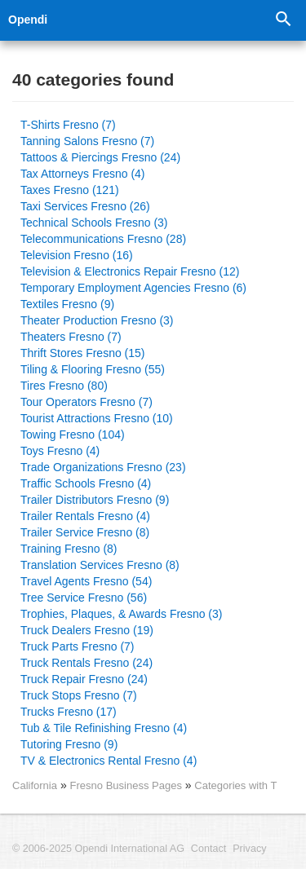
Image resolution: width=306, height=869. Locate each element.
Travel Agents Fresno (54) (86, 581)
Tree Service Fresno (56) (83, 597)
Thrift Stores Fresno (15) (82, 353)
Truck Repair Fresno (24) (84, 679)
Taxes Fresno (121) (69, 189)
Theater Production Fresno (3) (97, 320)
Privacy (249, 848)
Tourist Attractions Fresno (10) (96, 418)
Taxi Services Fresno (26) (85, 206)
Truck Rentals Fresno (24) (86, 662)
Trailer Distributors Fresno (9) (94, 499)
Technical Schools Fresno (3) (94, 222)
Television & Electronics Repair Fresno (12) (129, 271)
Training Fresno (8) (69, 548)
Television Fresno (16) (76, 255)
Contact (208, 848)
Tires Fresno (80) (64, 385)
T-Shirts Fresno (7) (68, 124)
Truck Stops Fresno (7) (78, 695)
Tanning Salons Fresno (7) (87, 141)
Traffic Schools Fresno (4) (85, 483)
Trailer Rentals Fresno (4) (85, 516)
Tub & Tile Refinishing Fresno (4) (103, 727)
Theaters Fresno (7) (71, 336)
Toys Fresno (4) (60, 450)
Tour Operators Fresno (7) (86, 401)
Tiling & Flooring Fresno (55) (92, 369)
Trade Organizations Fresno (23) (103, 467)
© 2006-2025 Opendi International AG (98, 848)
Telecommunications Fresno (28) (103, 238)
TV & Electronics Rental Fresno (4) (108, 760)
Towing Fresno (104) (72, 434)
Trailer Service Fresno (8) (84, 532)
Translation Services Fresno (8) (100, 564)
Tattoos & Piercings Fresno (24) (100, 157)
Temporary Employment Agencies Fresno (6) (133, 287)
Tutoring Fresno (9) (69, 744)
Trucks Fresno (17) (68, 711)
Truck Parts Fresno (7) (77, 646)
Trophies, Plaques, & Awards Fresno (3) (121, 613)
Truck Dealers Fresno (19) (86, 630)
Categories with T (235, 785)
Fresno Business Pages (127, 785)
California (34, 785)
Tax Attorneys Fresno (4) (82, 173)
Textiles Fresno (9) (67, 304)
